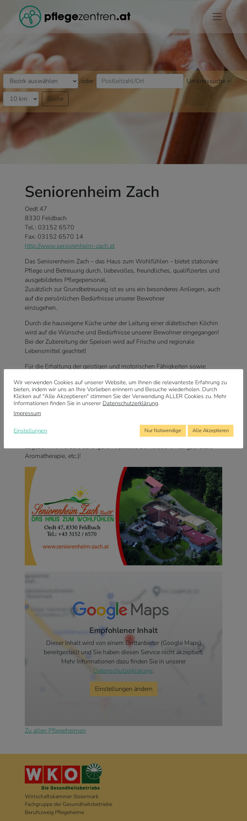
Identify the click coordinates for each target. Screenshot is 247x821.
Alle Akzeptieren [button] (210, 430)
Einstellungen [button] (30, 430)
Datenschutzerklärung (130, 403)
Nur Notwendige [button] (162, 430)
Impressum (27, 413)
